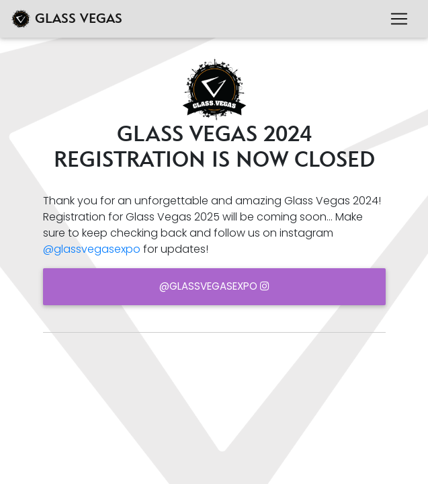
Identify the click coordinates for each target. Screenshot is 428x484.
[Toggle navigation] (399, 19)
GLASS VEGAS (66, 19)
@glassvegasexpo (91, 249)
